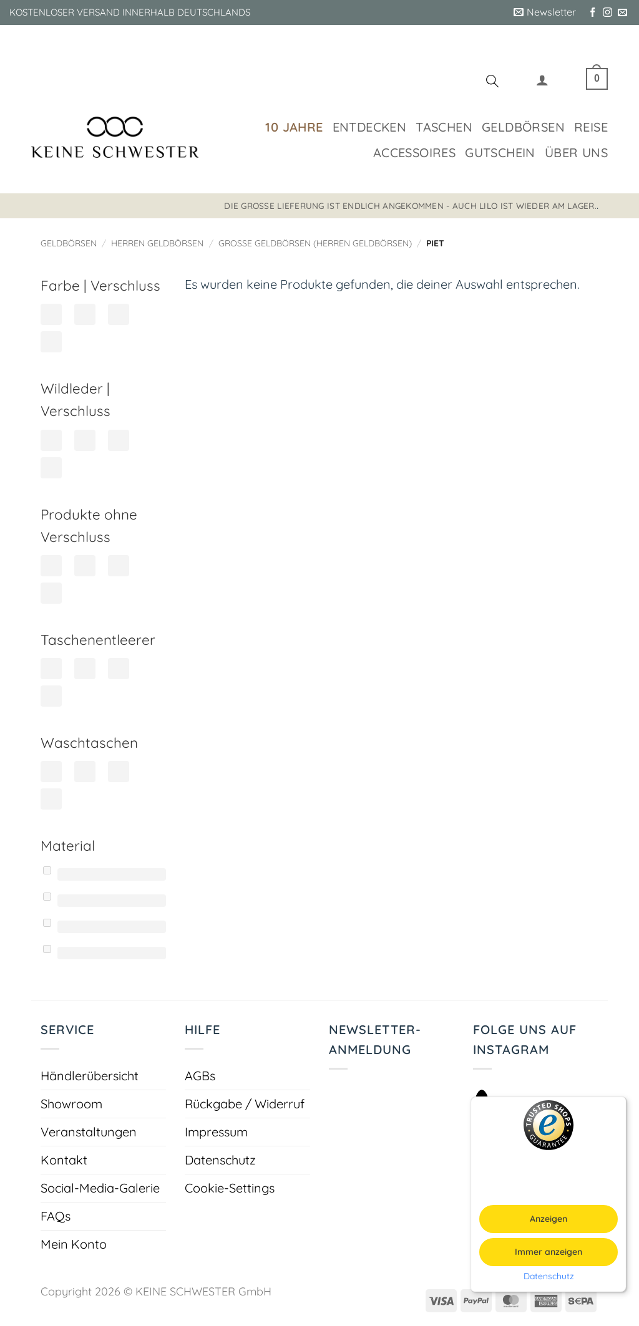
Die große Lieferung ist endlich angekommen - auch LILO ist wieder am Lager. (410, 205)
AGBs (200, 1075)
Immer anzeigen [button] (548, 1251)
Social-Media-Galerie (100, 1188)
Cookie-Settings (230, 1188)
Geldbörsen (523, 127)
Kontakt (64, 1160)
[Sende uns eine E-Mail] (622, 12)
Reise (591, 127)
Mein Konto (74, 1244)
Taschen (444, 127)
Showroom (71, 1103)
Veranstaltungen (89, 1132)
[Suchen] (492, 83)
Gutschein (500, 152)
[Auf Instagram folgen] (607, 12)
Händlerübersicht (90, 1075)
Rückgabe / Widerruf (245, 1103)
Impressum (216, 1132)
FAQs (56, 1216)
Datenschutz (220, 1160)
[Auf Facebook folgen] (592, 12)
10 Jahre (294, 127)
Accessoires (414, 152)
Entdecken (370, 127)
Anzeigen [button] (548, 1218)
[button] (545, 12)
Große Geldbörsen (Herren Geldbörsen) (315, 243)
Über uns (576, 152)
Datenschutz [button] (549, 1276)
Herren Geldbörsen (157, 243)
